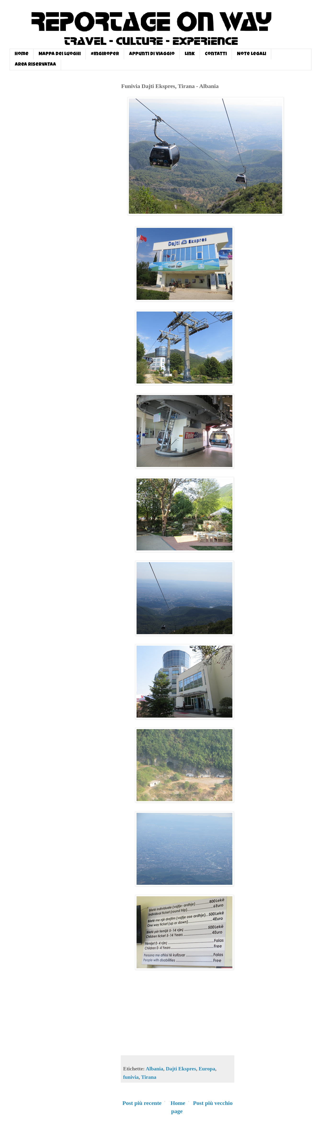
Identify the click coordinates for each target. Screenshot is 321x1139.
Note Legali (251, 54)
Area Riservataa (35, 64)
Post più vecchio (213, 1103)
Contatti (216, 54)
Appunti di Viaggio (152, 54)
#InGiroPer (105, 54)
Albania (154, 1069)
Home (22, 54)
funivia (131, 1077)
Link (190, 54)
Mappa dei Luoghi (60, 54)
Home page (178, 1107)
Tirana (148, 1077)
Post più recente (142, 1103)
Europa (207, 1069)
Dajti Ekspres (181, 1069)
